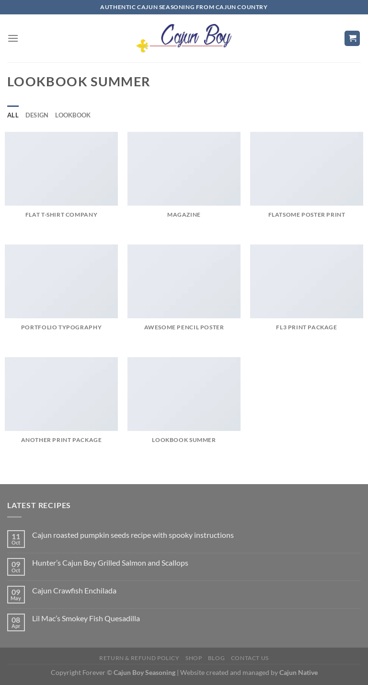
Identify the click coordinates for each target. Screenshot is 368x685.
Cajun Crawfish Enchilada (74, 590)
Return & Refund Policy (139, 658)
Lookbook (73, 115)
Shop (193, 658)
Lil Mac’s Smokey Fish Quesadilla (86, 618)
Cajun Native (298, 672)
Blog (216, 658)
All (13, 115)
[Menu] (13, 38)
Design (37, 115)
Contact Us (250, 658)
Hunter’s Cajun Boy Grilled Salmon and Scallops (110, 562)
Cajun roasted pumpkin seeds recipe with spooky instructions (133, 534)
